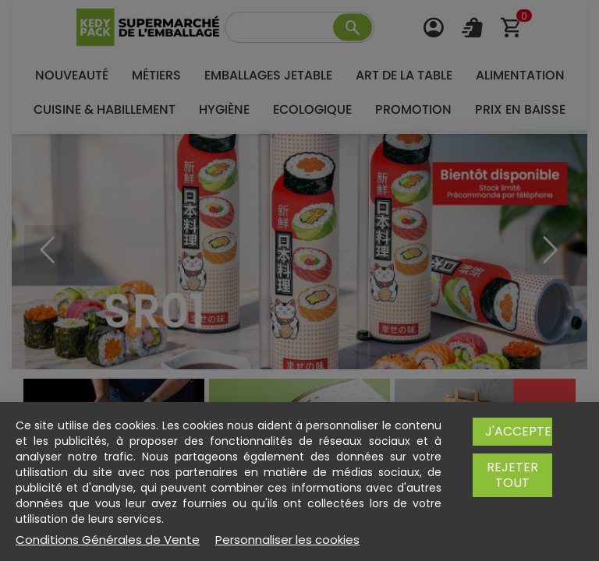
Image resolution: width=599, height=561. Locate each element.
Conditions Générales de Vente (108, 540)
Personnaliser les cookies (287, 540)
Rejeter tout (512, 475)
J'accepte (518, 431)
